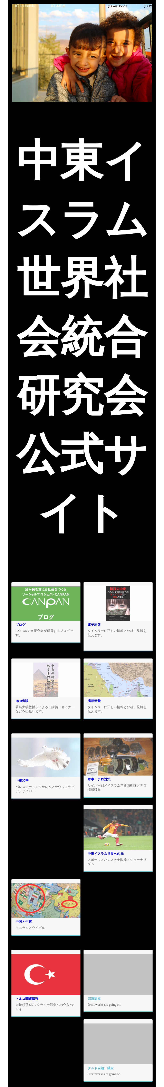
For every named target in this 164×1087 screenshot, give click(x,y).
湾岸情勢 (94, 701)
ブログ (20, 625)
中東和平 (22, 781)
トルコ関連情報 (27, 999)
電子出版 (94, 625)
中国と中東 (24, 922)
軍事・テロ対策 (99, 779)
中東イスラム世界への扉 (106, 854)
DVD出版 (22, 701)
